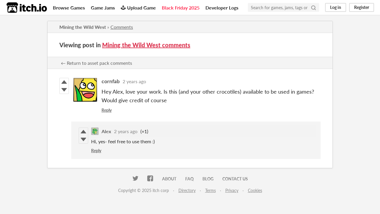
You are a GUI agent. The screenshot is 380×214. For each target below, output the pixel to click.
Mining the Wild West (82, 27)
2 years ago (134, 81)
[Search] (313, 7)
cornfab (111, 81)
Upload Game (138, 7)
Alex (106, 131)
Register (361, 7)
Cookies (255, 190)
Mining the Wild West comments (146, 44)
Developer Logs (221, 7)
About (169, 178)
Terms (210, 190)
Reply (107, 110)
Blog (207, 178)
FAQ (189, 178)
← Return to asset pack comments (96, 63)
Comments (121, 27)
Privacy (231, 190)
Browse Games (69, 7)
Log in (335, 7)
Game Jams (103, 7)
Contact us (235, 178)
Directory (187, 190)
